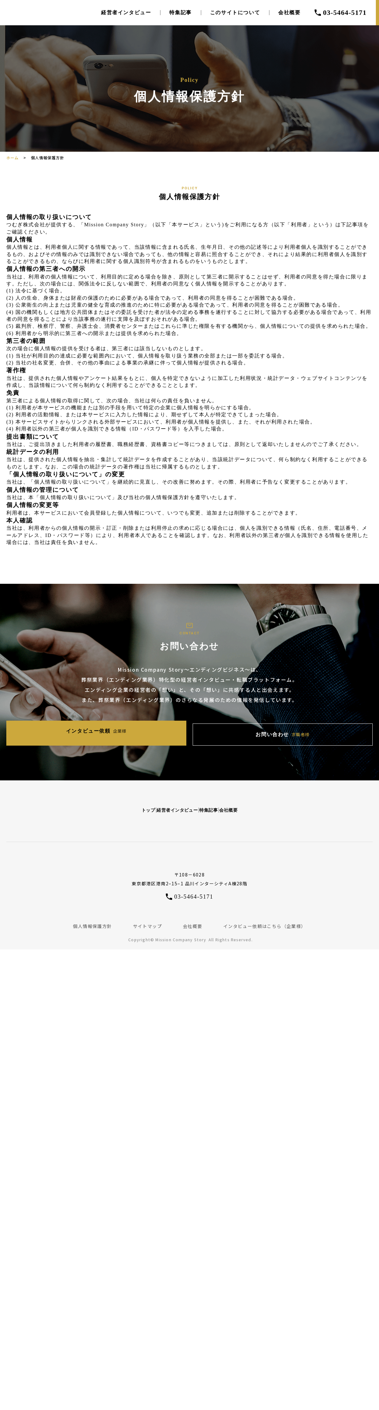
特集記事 (180, 12)
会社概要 (289, 12)
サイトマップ (147, 920)
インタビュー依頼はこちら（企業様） (264, 920)
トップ (80, 802)
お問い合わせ (245, 732)
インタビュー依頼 (134, 732)
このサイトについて (235, 12)
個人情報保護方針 (92, 920)
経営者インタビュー (126, 12)
